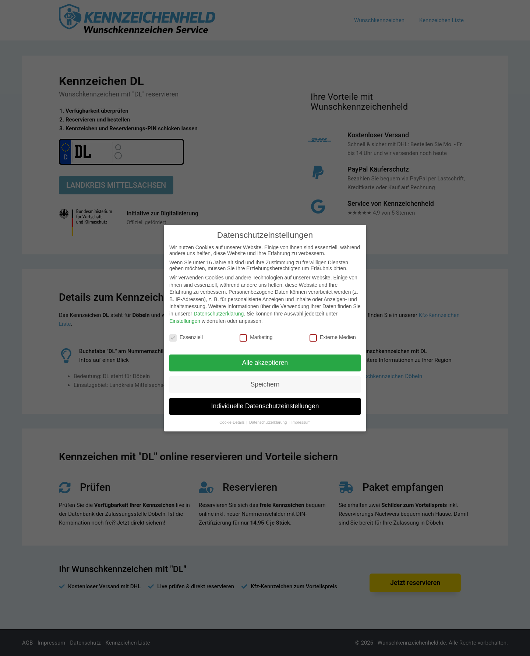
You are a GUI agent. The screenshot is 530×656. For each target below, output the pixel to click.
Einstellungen (184, 321)
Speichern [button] (265, 384)
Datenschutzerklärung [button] (268, 422)
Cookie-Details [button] (232, 422)
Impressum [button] (301, 422)
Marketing (256, 337)
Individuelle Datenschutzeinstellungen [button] (265, 406)
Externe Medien (333, 337)
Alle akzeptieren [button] (265, 362)
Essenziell (186, 337)
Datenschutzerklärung (219, 314)
